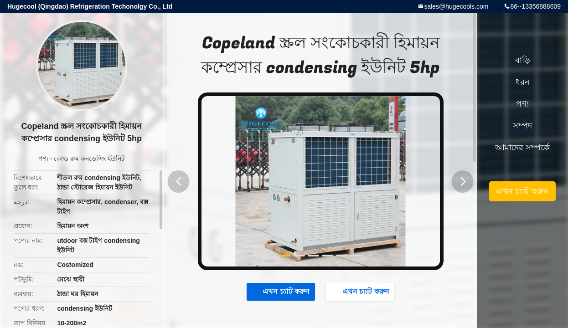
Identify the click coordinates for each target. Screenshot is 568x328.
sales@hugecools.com (456, 6)
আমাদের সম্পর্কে (522, 147)
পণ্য (43, 158)
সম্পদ (522, 125)
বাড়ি (522, 60)
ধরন (523, 82)
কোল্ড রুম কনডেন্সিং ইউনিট (89, 158)
